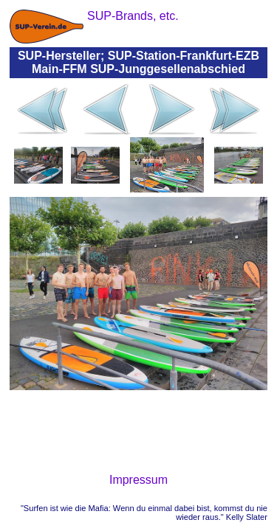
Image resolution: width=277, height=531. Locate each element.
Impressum (138, 479)
